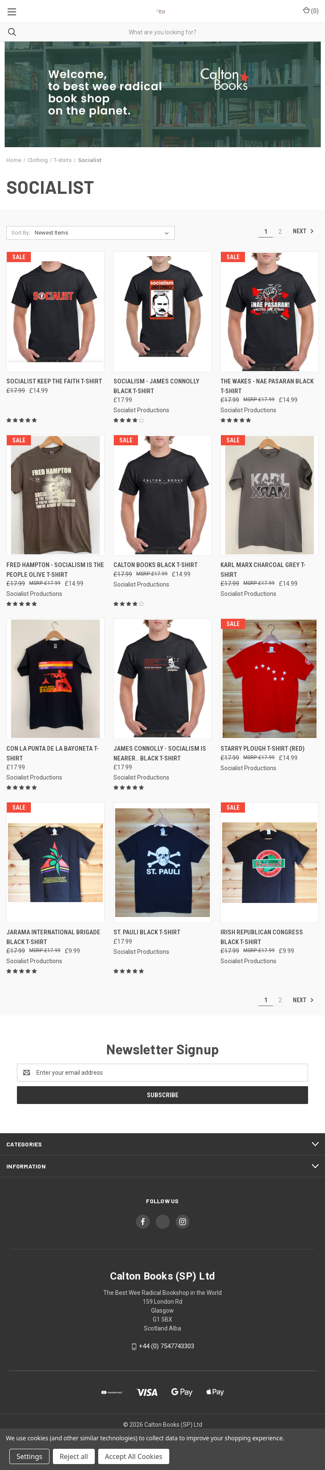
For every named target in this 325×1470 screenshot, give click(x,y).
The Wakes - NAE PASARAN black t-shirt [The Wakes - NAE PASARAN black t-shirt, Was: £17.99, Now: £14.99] (267, 386)
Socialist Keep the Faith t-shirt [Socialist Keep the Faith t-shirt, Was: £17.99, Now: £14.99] (54, 381)
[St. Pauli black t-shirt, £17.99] (162, 862)
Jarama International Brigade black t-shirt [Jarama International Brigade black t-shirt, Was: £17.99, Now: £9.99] (53, 937)
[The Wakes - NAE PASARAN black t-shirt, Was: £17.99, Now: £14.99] (269, 312)
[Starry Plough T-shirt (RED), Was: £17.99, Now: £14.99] (269, 679)
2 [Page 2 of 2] (280, 231)
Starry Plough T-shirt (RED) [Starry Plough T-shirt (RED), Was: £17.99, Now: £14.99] (262, 748)
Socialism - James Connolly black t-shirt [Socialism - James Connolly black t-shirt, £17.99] (156, 386)
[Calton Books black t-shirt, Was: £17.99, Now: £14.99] (162, 495)
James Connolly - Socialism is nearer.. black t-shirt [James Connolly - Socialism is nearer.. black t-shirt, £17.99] (159, 753)
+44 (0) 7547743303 (166, 1346)
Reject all (74, 1456)
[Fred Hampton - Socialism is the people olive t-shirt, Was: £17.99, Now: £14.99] (55, 495)
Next (303, 231)
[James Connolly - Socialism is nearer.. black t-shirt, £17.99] (162, 679)
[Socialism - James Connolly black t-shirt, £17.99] (162, 312)
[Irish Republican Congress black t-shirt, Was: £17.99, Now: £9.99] (269, 862)
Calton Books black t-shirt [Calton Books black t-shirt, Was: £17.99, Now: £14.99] (155, 565)
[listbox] (103, 232)
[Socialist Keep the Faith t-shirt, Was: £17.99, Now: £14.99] (55, 312)
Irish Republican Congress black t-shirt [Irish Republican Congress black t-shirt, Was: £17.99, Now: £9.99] (261, 937)
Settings (29, 1456)
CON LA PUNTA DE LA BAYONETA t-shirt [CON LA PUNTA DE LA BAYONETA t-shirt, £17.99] (52, 753)
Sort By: (20, 232)
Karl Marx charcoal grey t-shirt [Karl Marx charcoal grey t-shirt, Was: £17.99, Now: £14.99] (263, 569)
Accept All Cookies (133, 1456)
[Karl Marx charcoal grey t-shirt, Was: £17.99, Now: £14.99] (269, 495)
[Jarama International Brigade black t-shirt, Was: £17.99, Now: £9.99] (55, 862)
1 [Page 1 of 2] (265, 231)
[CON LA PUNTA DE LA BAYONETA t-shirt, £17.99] (55, 679)
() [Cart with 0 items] (311, 10)
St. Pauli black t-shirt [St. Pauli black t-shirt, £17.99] (146, 932)
